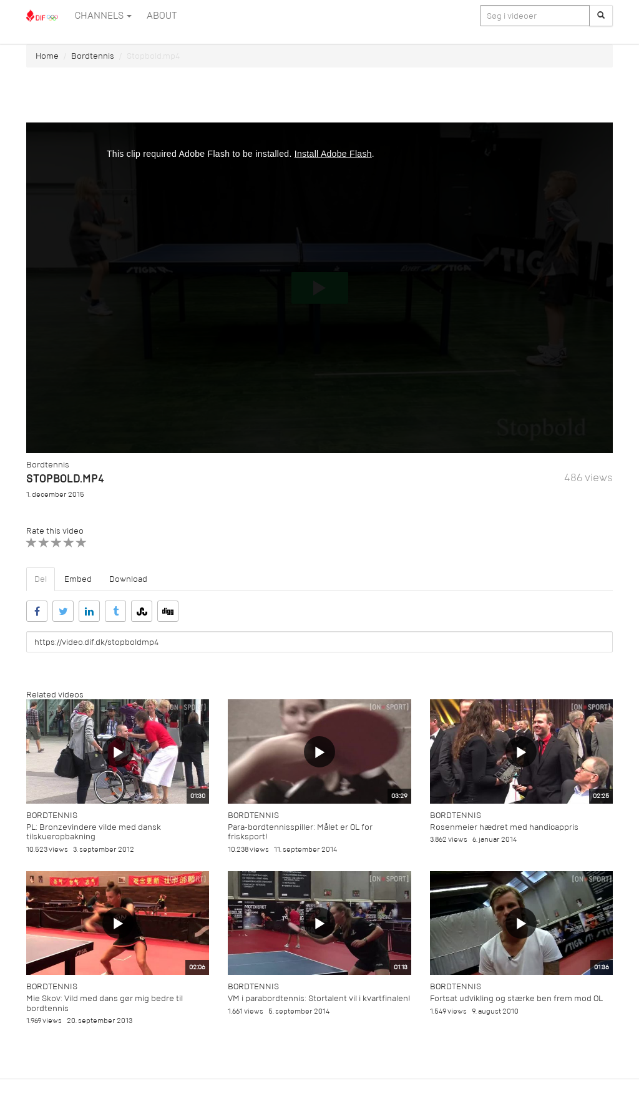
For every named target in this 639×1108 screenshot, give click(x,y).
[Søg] (601, 15)
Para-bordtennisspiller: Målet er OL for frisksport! (300, 831)
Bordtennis (92, 56)
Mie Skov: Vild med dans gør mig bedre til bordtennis (104, 1003)
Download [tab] (128, 579)
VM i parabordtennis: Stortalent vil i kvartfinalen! (319, 998)
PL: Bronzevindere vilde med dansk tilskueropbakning (93, 831)
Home (47, 56)
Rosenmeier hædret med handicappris (504, 827)
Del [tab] (40, 579)
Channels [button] (103, 15)
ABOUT (162, 15)
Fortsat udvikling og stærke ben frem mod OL (516, 998)
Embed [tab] (78, 579)
